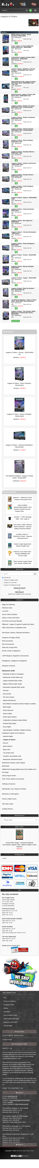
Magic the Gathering (8, 604)
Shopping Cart (19, 854)
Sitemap (25, 1156)
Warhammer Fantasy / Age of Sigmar (13, 763)
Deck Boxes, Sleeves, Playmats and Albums (16, 632)
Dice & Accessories (8, 644)
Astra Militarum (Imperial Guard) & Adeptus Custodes (19, 703)
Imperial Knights (7, 736)
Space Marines (7, 746)
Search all (6, 577)
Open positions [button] (19, 1031)
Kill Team (5, 690)
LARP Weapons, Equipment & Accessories (15, 656)
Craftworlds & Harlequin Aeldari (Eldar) (14, 720)
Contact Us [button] (19, 1092)
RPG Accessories (7, 641)
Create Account (7, 1039)
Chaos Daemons (7, 710)
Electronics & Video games (10, 794)
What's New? (19, 827)
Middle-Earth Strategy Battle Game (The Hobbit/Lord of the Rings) (19, 771)
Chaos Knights (7, 713)
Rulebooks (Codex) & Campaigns (13, 674)
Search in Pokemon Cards (11, 585)
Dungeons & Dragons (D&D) (11, 637)
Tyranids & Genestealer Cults (11, 756)
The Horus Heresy (8, 697)
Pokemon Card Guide (10, 1022)
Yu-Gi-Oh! (5, 611)
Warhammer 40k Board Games (12, 759)
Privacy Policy (28, 1151)
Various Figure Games (9, 775)
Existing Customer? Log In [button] (19, 1044)
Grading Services (7, 809)
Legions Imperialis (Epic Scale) (12, 680)
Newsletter (7, 1011)
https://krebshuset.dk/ (21, 1104)
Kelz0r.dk (19, 1151)
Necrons (5, 743)
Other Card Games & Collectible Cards (14, 627)
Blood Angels (6, 707)
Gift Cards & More (7, 804)
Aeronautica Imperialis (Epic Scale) (13, 687)
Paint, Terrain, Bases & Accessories (13, 779)
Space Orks (6, 749)
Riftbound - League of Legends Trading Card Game (18, 624)
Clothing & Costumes (8, 784)
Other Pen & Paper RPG (9, 647)
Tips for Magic (8, 1025)
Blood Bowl (5, 766)
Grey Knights (6, 727)
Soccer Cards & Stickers (9, 614)
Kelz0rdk (10, 1102)
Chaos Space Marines (9, 717)
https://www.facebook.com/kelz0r (19, 1100)
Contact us (15, 321)
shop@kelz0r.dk (12, 1096)
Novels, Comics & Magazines (11, 651)
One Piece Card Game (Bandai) (12, 621)
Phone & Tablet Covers (9, 799)
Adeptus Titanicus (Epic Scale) (12, 684)
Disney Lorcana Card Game (11, 618)
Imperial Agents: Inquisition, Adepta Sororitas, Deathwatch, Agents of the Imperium (16, 731)
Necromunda (6, 694)
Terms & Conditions (10, 1001)
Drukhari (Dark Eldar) (9, 723)
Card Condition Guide (10, 1015)
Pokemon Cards (7, 608)
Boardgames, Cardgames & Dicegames (14, 661)
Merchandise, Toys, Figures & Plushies (14, 789)
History (6, 1008)
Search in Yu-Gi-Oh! (9, 582)
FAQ (5, 998)
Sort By (4, 32)
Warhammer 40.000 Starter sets (12, 677)
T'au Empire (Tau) (8, 753)
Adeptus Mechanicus (9, 700)
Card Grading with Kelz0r (11, 1018)
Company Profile (9, 1005)
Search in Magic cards (10, 580)
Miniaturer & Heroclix (8, 666)
